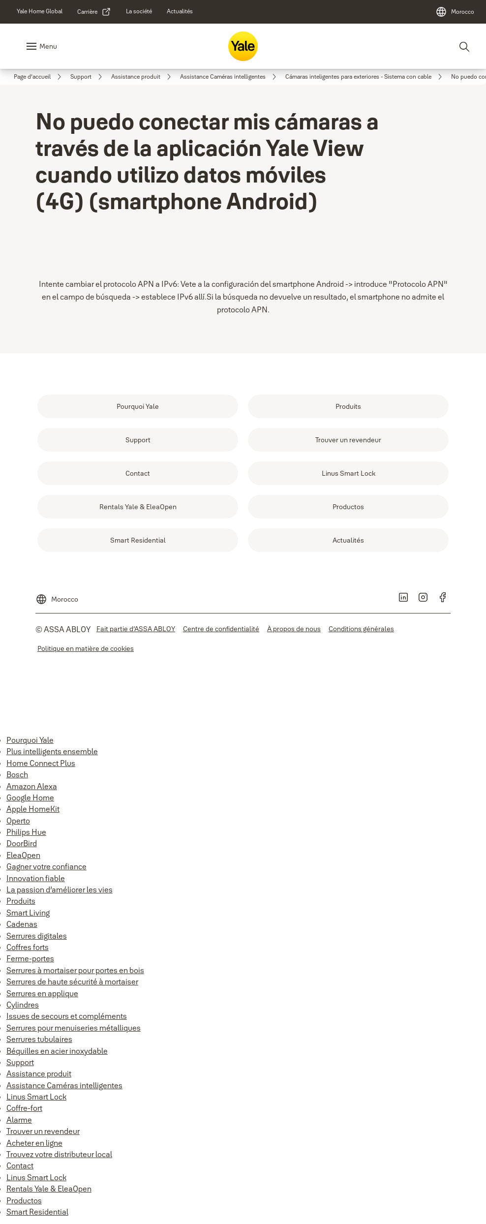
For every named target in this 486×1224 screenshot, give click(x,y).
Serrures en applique (42, 993)
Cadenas (21, 924)
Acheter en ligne (34, 1143)
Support (20, 1062)
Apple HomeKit (33, 809)
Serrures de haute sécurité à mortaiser (72, 981)
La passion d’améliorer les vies (59, 889)
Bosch (17, 774)
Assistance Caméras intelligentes (64, 1085)
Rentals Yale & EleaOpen (48, 1188)
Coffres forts (27, 947)
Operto (18, 821)
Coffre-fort (24, 1108)
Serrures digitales (36, 936)
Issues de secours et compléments (66, 1016)
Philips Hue (26, 832)
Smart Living (28, 913)
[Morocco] (454, 12)
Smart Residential (37, 1212)
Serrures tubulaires (39, 1039)
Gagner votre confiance (46, 866)
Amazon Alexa (31, 786)
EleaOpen (23, 855)
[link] (39, 11)
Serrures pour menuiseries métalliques (73, 1028)
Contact (19, 1165)
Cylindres (22, 1005)
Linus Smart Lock (36, 1097)
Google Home (30, 797)
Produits (20, 901)
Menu (48, 46)
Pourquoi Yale (30, 740)
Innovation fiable (35, 878)
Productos (24, 1200)
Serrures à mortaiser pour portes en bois (75, 970)
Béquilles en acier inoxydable (57, 1051)
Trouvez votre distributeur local (59, 1154)
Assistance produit (38, 1073)
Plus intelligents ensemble (52, 751)
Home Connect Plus (40, 763)
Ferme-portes (30, 958)
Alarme (19, 1120)
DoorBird (21, 843)
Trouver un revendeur (43, 1131)
